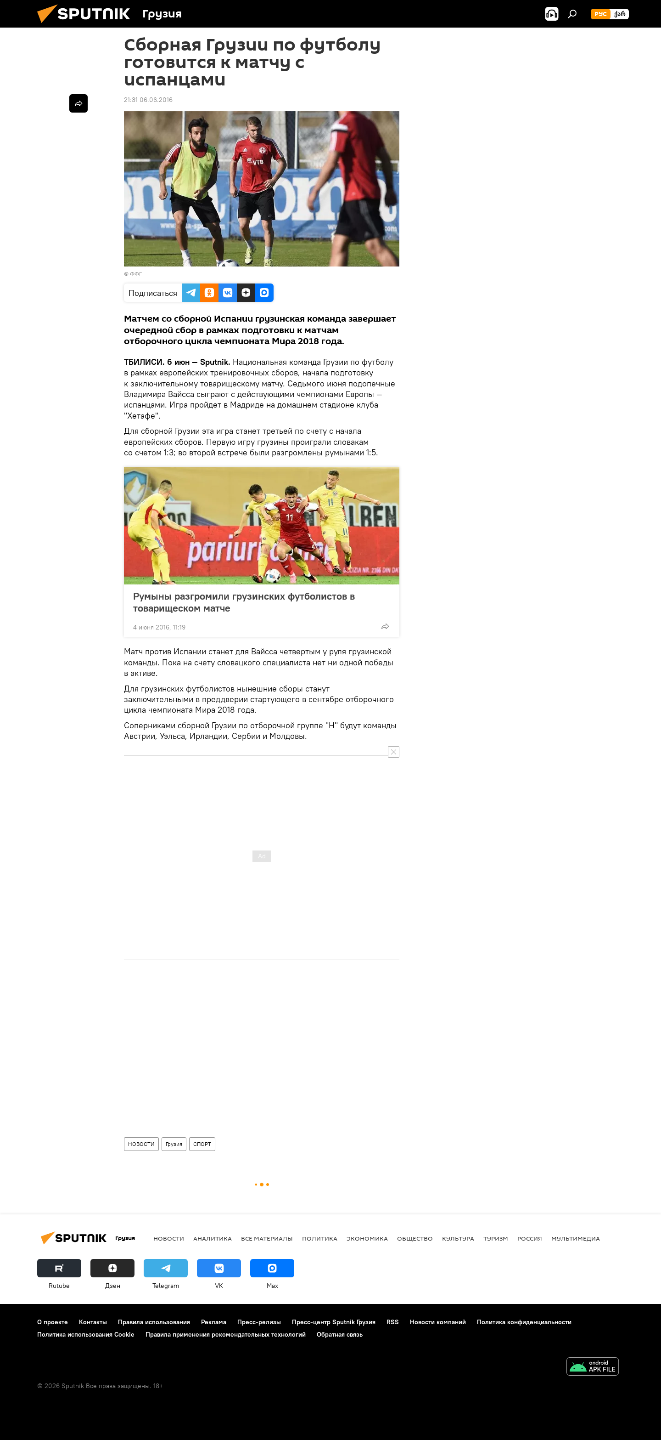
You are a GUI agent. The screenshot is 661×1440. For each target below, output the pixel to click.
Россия (529, 1238)
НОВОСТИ (141, 1143)
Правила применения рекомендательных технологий (226, 1334)
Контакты (93, 1322)
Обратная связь (340, 1334)
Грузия (174, 1143)
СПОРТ (202, 1143)
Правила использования (154, 1322)
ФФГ (136, 273)
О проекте (52, 1322)
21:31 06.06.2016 (148, 100)
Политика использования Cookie (85, 1334)
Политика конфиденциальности (524, 1322)
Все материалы (267, 1238)
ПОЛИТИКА (319, 1238)
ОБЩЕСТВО (415, 1238)
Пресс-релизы (259, 1322)
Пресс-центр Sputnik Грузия (333, 1322)
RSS (393, 1322)
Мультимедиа (575, 1238)
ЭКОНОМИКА (367, 1238)
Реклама (213, 1322)
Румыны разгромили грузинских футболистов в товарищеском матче (244, 602)
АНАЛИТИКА (212, 1238)
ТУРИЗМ (495, 1238)
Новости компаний (438, 1322)
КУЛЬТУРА (458, 1238)
